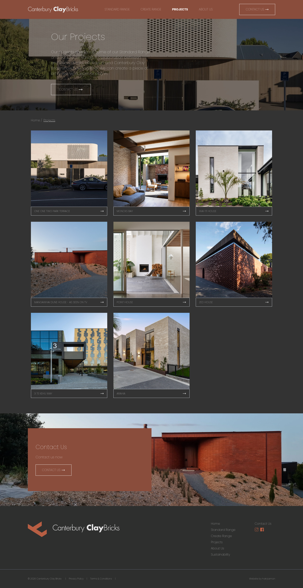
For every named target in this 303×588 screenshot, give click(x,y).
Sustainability (220, 554)
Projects (180, 9)
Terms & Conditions (101, 578)
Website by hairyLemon (262, 578)
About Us (206, 9)
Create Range (151, 9)
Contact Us (257, 9)
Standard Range (117, 9)
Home (35, 120)
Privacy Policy (76, 578)
